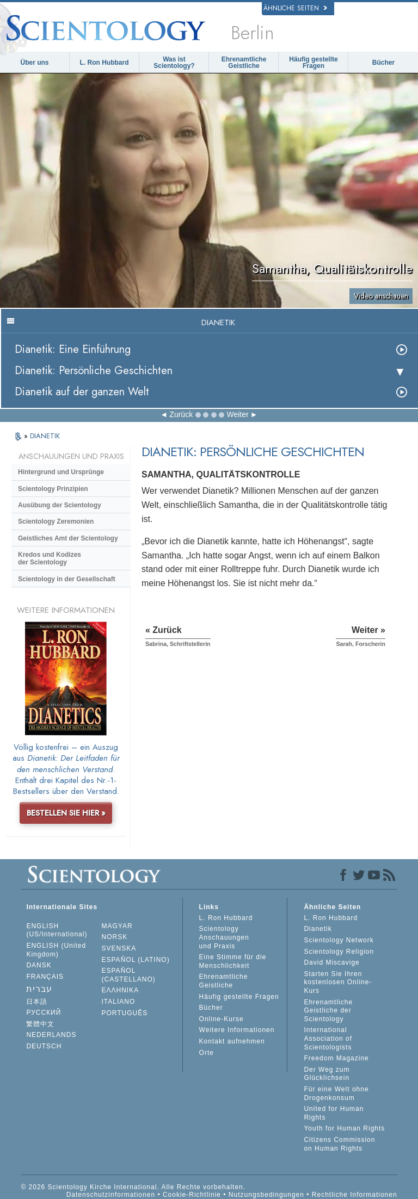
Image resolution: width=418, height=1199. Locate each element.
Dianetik (317, 929)
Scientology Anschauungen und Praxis (224, 937)
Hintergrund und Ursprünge (61, 472)
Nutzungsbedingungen (266, 1194)
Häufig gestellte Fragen (313, 62)
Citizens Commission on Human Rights (339, 1144)
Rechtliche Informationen (354, 1194)
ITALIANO (119, 1001)
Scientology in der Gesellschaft (66, 579)
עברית (39, 988)
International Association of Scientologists (328, 1038)
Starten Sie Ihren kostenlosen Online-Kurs (338, 982)
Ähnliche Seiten (295, 8)
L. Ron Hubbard (104, 62)
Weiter (237, 414)
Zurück (181, 414)
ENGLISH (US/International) (56, 930)
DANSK (38, 965)
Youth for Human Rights (344, 1128)
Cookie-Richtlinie (192, 1194)
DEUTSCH (44, 1046)
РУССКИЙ (43, 1012)
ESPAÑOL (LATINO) (136, 960)
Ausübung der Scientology (59, 505)
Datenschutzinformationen (110, 1194)
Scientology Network (338, 940)
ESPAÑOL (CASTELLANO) (129, 975)
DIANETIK (45, 436)
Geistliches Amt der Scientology (68, 538)
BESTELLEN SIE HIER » (66, 812)
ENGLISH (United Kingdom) (56, 950)
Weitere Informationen (237, 1030)
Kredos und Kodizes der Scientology (49, 558)
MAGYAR (117, 926)
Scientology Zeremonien (56, 521)
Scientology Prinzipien (53, 489)
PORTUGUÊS (125, 1013)
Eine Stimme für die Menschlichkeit (233, 961)
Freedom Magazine (336, 1058)
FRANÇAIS (45, 976)
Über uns (34, 62)
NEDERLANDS (51, 1035)
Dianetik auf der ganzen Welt (82, 392)
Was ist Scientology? (173, 62)
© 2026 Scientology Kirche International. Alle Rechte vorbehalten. (133, 1187)
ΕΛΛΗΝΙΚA (120, 990)
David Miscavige (331, 962)
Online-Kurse (221, 1019)
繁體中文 (40, 1024)
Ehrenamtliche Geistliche (244, 62)
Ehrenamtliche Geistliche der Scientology (328, 1010)
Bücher (383, 62)
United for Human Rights (334, 1113)
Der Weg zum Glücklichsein (326, 1074)
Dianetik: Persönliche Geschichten (94, 370)
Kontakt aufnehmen (232, 1041)
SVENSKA (119, 948)
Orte (206, 1053)
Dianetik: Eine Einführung (73, 349)
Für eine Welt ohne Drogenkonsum (336, 1093)
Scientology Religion (339, 951)
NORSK (115, 937)
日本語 (36, 1001)
